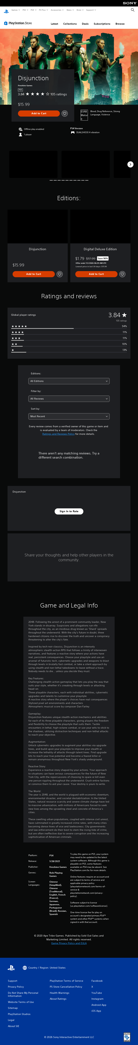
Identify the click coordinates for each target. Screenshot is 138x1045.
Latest (54, 20)
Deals (85, 20)
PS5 (24, 10)
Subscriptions (102, 20)
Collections (70, 20)
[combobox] (68, 378)
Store (78, 10)
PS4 (32, 10)
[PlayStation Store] (18, 19)
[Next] (130, 161)
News (69, 10)
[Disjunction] (33, 160)
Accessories (56, 10)
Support (89, 10)
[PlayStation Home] (6, 10)
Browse (120, 20)
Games (14, 10)
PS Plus (42, 10)
